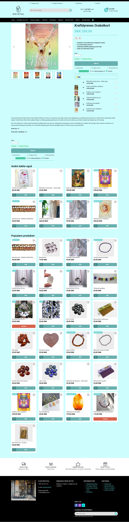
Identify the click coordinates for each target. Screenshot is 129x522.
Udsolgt (23, 326)
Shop (14, 20)
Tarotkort (45, 20)
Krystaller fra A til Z (23, 20)
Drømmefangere (109, 486)
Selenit (78, 20)
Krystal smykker (35, 20)
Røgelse (61, 20)
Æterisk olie (107, 484)
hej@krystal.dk (47, 487)
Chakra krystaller (109, 490)
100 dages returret (91, 486)
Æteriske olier (69, 20)
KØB (26, 195)
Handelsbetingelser (92, 484)
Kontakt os (89, 492)
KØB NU (96, 63)
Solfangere (53, 20)
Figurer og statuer (109, 488)
